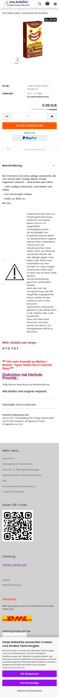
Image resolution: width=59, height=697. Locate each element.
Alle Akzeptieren (29, 673)
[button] (7, 116)
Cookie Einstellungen (13, 491)
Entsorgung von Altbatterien (17, 463)
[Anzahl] (29, 116)
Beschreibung (12, 165)
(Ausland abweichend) (38, 96)
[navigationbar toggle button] (55, 4)
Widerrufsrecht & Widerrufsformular (21, 475)
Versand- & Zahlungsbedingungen (20, 469)
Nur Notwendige (29, 682)
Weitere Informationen (29, 690)
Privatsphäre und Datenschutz (18, 486)
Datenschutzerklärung (13, 667)
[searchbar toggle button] (40, 4)
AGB (4, 480)
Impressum (8, 458)
